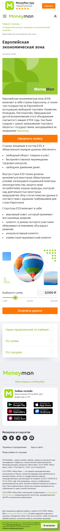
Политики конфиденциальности (13, 528)
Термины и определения (14, 447)
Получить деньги (30, 311)
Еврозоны (23, 130)
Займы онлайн (23, 391)
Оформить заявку (30, 138)
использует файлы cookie (17, 513)
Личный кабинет (55, 16)
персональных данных (13, 524)
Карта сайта (37, 447)
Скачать (48, 5)
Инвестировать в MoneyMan (30, 381)
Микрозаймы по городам (14, 452)
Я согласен (49, 525)
